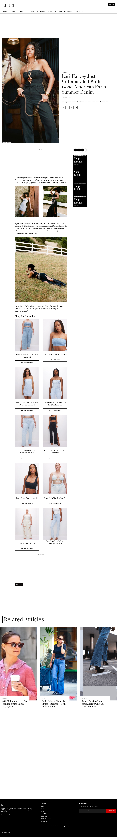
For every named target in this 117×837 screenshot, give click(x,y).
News (44, 698)
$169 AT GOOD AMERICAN (27, 362)
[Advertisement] (58, 26)
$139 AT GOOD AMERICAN (27, 410)
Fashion (65, 72)
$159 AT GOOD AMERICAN (55, 458)
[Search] (111, 4)
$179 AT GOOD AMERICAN (27, 548)
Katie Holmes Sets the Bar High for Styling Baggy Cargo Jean (14, 704)
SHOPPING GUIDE (79, 150)
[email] (92, 811)
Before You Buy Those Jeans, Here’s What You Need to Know (93, 704)
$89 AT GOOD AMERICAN (55, 359)
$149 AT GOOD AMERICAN (27, 458)
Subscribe (111, 811)
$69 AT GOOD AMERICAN (27, 503)
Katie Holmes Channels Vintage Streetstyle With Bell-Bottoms (54, 704)
